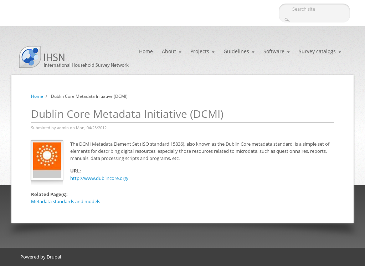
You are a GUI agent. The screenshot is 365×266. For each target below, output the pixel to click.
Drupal (54, 257)
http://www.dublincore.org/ (99, 178)
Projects (199, 51)
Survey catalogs (317, 51)
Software (273, 51)
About (169, 51)
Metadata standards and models (65, 201)
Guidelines (236, 51)
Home (146, 51)
